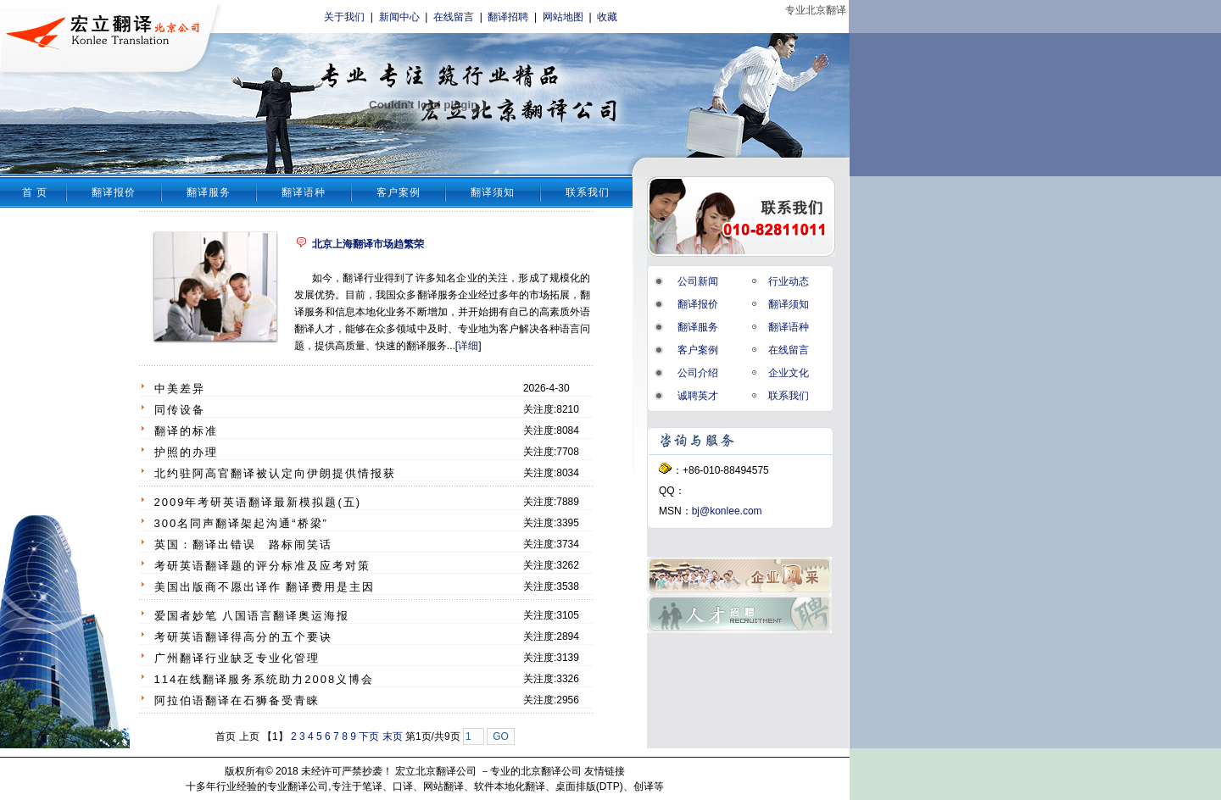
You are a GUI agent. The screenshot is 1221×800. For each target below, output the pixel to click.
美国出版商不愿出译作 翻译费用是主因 (265, 587)
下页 (369, 736)
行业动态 (788, 281)
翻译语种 (304, 192)
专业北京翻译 (815, 10)
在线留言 (453, 17)
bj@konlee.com (727, 511)
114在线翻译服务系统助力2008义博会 (264, 679)
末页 (392, 736)
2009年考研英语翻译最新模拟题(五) (258, 502)
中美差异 (179, 388)
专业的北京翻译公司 (536, 771)
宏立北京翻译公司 (436, 771)
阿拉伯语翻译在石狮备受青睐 (237, 700)
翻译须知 (493, 192)
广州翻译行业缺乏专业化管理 (237, 658)
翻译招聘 (508, 17)
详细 (468, 346)
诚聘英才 (697, 396)
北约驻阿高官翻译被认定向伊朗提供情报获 (275, 473)
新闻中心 (399, 17)
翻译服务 (209, 192)
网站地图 (563, 17)
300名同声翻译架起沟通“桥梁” (241, 523)
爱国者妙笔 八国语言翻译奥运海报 (252, 615)
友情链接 (604, 771)
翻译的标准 (186, 431)
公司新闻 (697, 281)
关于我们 (344, 17)
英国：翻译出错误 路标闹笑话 (243, 544)
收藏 (607, 17)
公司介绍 (697, 373)
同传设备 (179, 409)
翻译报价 (114, 192)
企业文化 (788, 373)
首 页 (34, 192)
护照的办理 (186, 452)
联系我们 (588, 192)
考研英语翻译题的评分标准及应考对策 (262, 565)
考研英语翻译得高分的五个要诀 (243, 637)
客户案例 (398, 192)
